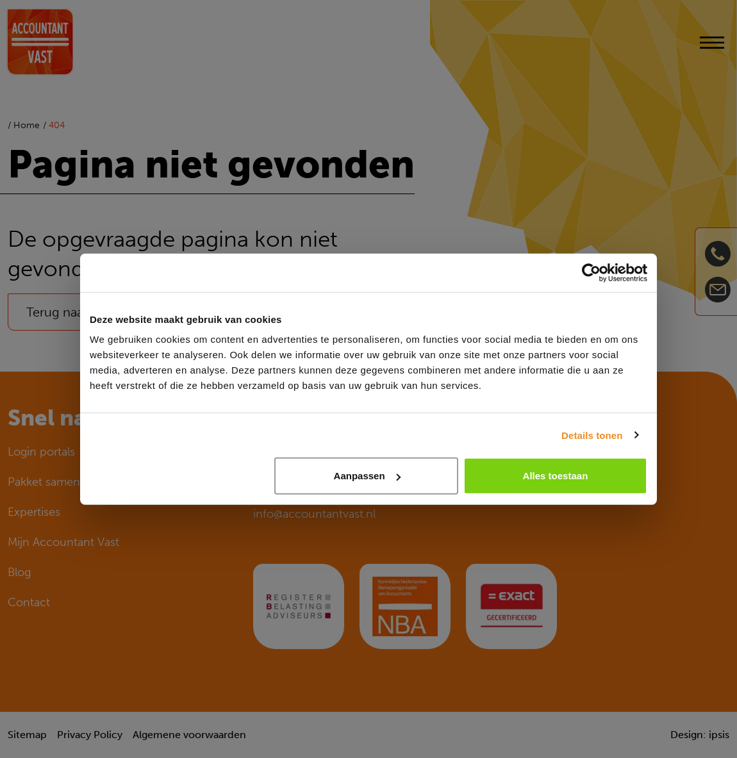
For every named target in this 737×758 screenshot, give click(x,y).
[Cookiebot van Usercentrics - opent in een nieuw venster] (591, 272)
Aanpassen (367, 475)
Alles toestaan (555, 475)
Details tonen (591, 434)
